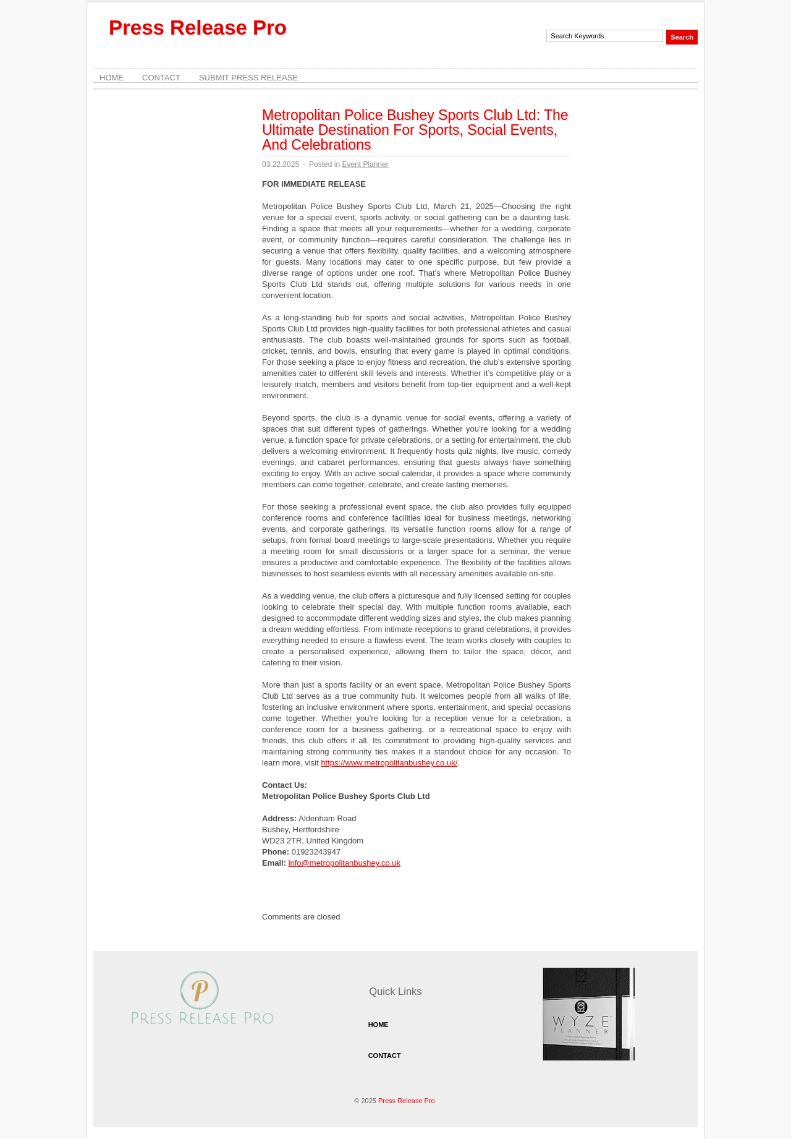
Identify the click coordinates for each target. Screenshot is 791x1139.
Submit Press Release (248, 77)
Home (111, 77)
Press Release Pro (198, 27)
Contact (161, 77)
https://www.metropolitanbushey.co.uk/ (389, 762)
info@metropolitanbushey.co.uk (344, 863)
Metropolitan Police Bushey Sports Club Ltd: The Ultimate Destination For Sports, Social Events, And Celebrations (415, 130)
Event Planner (365, 164)
